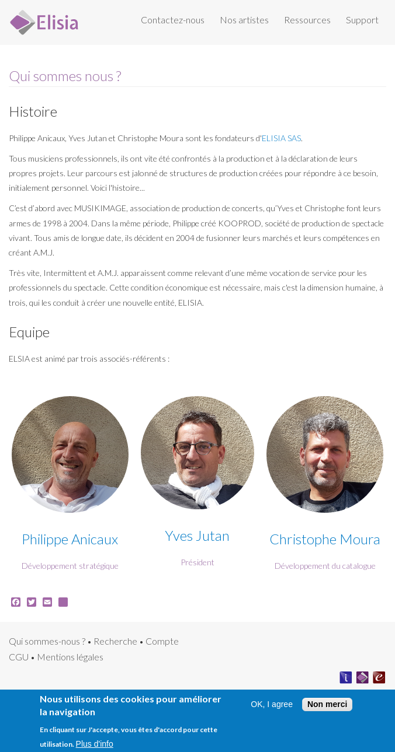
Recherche (115, 640)
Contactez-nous (173, 19)
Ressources (307, 19)
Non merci (327, 707)
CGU (19, 656)
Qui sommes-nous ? (47, 640)
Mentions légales (70, 656)
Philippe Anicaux (70, 538)
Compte (162, 640)
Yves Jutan (197, 535)
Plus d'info (94, 747)
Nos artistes (244, 19)
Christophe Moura (324, 538)
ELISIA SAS (281, 138)
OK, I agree (272, 708)
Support (362, 19)
